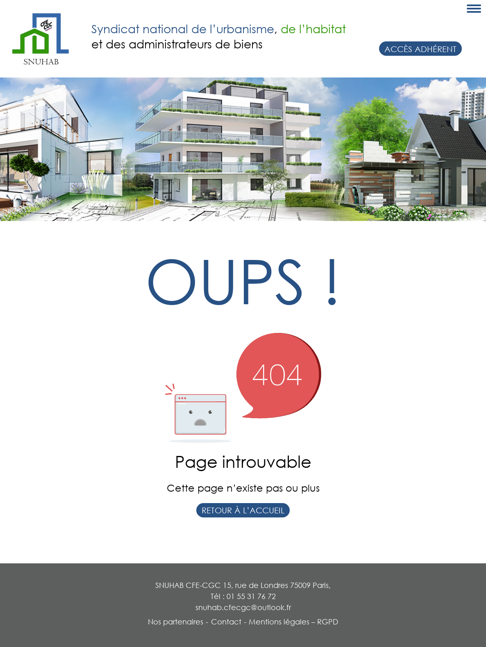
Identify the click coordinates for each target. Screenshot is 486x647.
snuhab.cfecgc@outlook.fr (243, 607)
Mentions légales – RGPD (293, 621)
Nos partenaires (175, 621)
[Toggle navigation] (474, 8)
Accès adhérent (420, 49)
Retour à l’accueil (243, 510)
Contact (226, 621)
